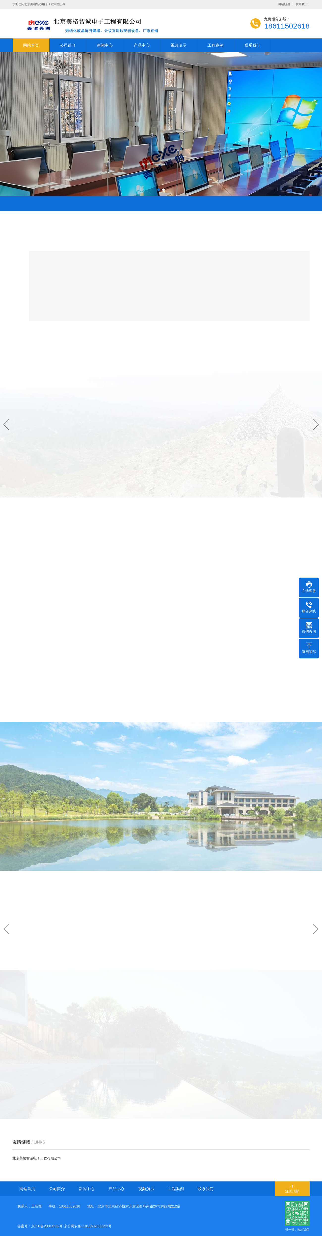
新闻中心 (105, 45)
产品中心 (142, 45)
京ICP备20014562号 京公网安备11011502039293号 (71, 1226)
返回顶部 (292, 1191)
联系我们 (302, 4)
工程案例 (215, 45)
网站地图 (284, 4)
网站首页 (31, 45)
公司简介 (68, 45)
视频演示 (179, 45)
